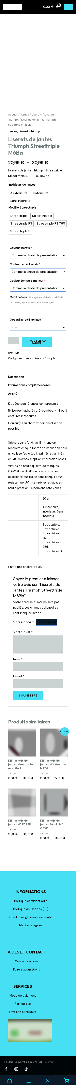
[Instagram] (16, 1072)
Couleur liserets (21, 251)
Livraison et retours (22, 1015)
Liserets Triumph (30, 135)
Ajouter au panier (37, 345)
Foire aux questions (26, 973)
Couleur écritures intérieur (27, 284)
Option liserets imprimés (26, 323)
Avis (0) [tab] (13, 397)
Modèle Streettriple (22, 211)
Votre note (23, 625)
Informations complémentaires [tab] (29, 389)
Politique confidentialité (30, 904)
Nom (17, 663)
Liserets (37, 118)
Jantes (24, 118)
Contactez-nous (26, 965)
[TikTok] (26, 1072)
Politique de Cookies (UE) (30, 913)
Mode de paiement (23, 999)
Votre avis (23, 635)
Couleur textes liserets (25, 268)
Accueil (13, 118)
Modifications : (37, 303)
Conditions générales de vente (30, 921)
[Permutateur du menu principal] (68, 7)
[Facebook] (6, 1072)
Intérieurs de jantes (22, 188)
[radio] (19, 197)
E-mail (18, 680)
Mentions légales (30, 929)
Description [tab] (16, 380)
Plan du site (23, 1007)
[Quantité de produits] (13, 344)
